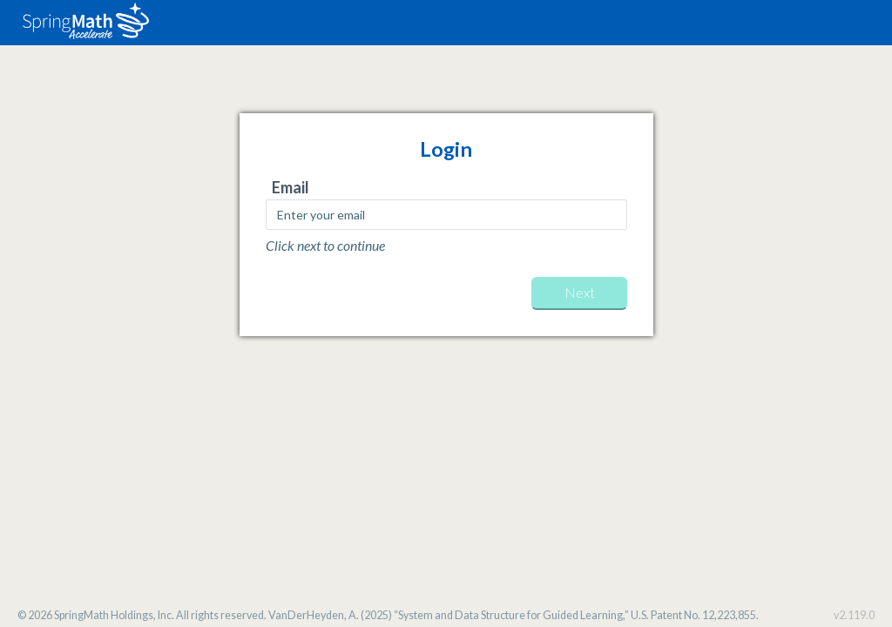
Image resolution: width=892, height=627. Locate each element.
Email (290, 187)
